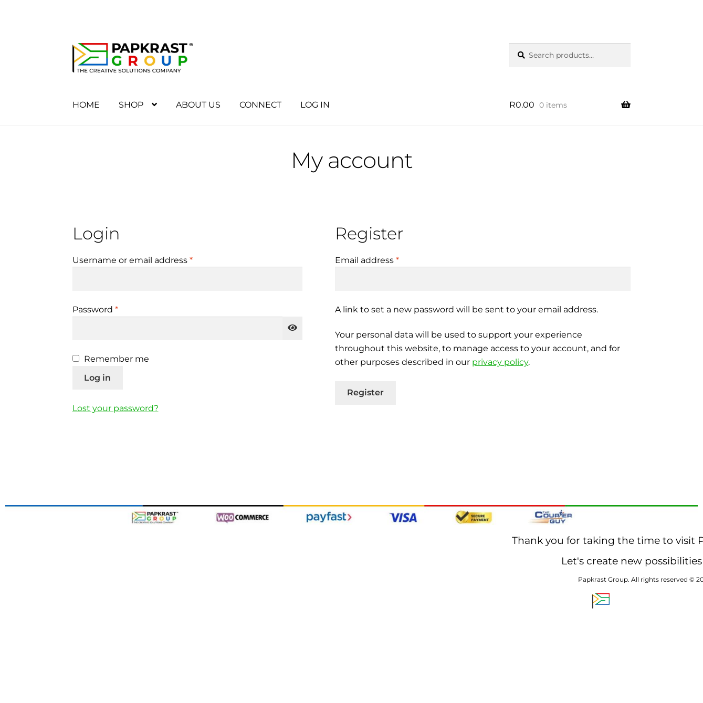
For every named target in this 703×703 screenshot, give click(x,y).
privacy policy (500, 362)
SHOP (131, 105)
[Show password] (292, 329)
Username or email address (152, 259)
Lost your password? (115, 408)
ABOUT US (198, 105)
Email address (386, 259)
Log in (97, 378)
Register (365, 392)
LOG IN (315, 105)
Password (114, 308)
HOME (86, 105)
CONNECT (260, 105)
